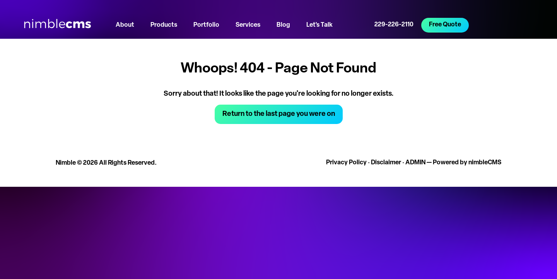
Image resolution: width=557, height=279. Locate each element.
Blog (283, 25)
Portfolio (206, 25)
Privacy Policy (346, 163)
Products (163, 25)
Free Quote (445, 25)
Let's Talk (319, 25)
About (125, 25)
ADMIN (415, 163)
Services (248, 25)
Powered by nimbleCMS (467, 163)
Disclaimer (386, 163)
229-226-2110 (393, 25)
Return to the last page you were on (278, 114)
